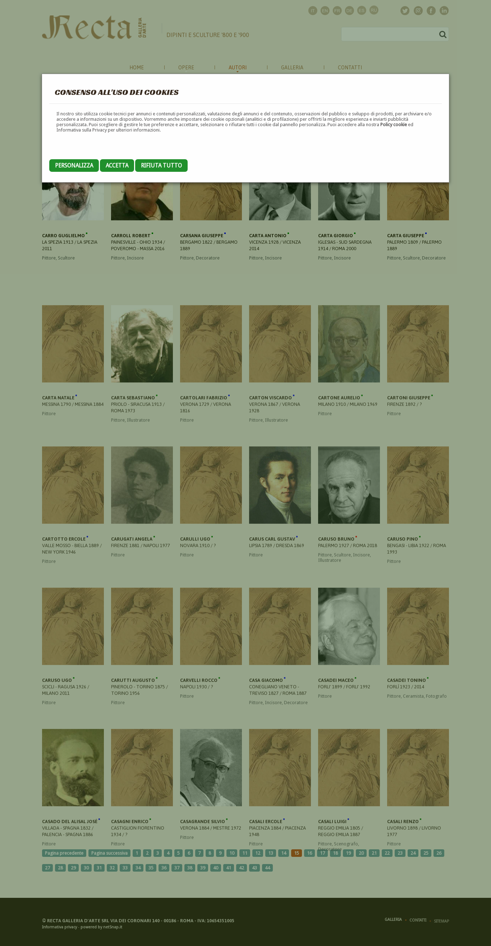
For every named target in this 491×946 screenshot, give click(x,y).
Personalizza (74, 165)
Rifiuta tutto (161, 165)
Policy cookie (393, 124)
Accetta (117, 165)
